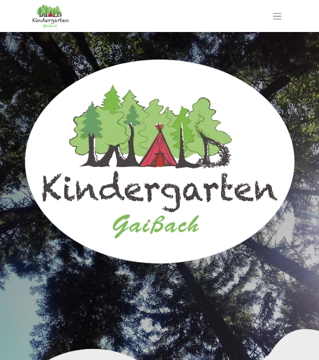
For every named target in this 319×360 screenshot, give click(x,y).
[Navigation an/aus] (277, 16)
